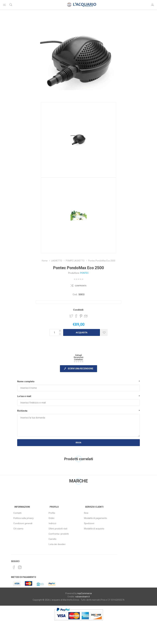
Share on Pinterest (81, 316)
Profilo (52, 513)
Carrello (52, 539)
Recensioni (78, 357)
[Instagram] (19, 567)
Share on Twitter (71, 316)
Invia (78, 442)
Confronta (80, 286)
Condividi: (78, 309)
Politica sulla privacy (23, 518)
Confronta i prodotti (59, 533)
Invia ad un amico (86, 316)
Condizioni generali (22, 523)
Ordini (51, 518)
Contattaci (78, 359)
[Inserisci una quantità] (54, 332)
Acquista (81, 332)
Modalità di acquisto (94, 528)
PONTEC (84, 273)
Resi (86, 513)
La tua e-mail (24, 396)
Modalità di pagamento (95, 518)
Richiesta (22, 410)
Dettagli (78, 355)
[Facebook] (13, 567)
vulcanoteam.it (82, 596)
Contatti (17, 513)
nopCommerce (84, 593)
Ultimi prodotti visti (58, 528)
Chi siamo (18, 528)
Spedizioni (89, 523)
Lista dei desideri (57, 544)
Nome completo (25, 381)
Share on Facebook (76, 316)
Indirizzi (52, 523)
